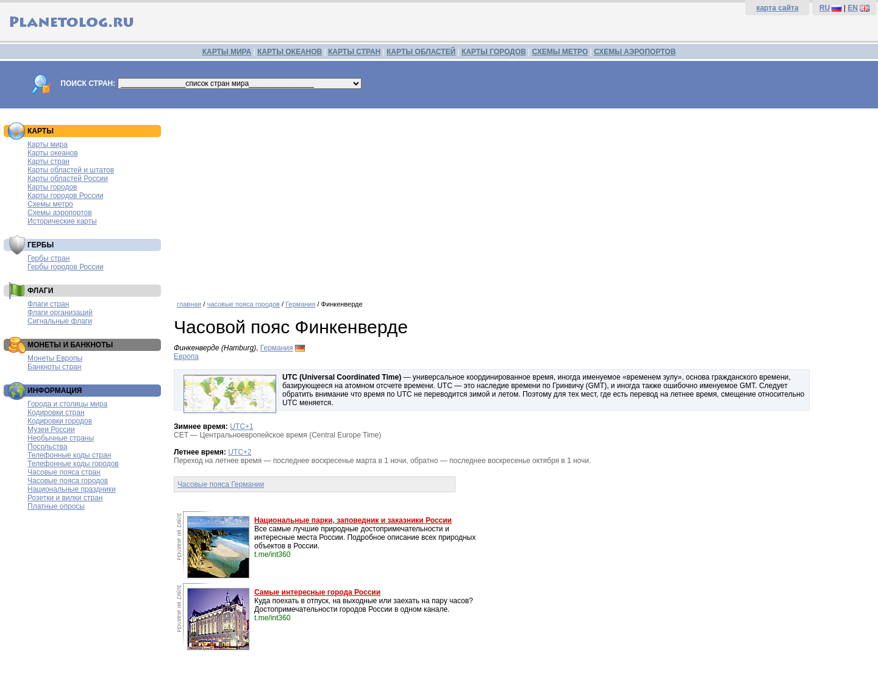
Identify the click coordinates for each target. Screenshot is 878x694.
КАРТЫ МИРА (226, 52)
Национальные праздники (71, 489)
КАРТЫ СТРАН (354, 52)
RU (824, 8)
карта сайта (777, 8)
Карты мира (47, 144)
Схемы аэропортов (59, 212)
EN (853, 8)
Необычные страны (60, 438)
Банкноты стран (54, 367)
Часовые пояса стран (64, 472)
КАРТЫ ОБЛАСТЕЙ (421, 52)
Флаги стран (48, 304)
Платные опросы (56, 506)
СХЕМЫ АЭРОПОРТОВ (635, 52)
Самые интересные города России (317, 592)
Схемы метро (50, 204)
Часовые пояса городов (67, 480)
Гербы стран (48, 258)
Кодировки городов (59, 421)
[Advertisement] (523, 200)
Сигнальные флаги (59, 321)
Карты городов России (65, 195)
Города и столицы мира (67, 404)
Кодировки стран (56, 412)
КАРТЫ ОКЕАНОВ (289, 52)
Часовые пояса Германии (220, 484)
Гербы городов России (65, 267)
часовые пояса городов (243, 304)
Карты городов (52, 187)
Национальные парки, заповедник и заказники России (353, 520)
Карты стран (48, 161)
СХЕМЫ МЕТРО (560, 52)
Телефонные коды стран (69, 455)
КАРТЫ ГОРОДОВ (494, 52)
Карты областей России (67, 178)
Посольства (47, 446)
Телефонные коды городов (73, 463)
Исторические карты (62, 221)
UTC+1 (241, 426)
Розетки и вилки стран (64, 498)
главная (189, 304)
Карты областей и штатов (70, 170)
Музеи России (51, 429)
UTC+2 (239, 452)
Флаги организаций (60, 312)
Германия (300, 304)
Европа (186, 356)
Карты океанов (52, 153)
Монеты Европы (54, 358)
